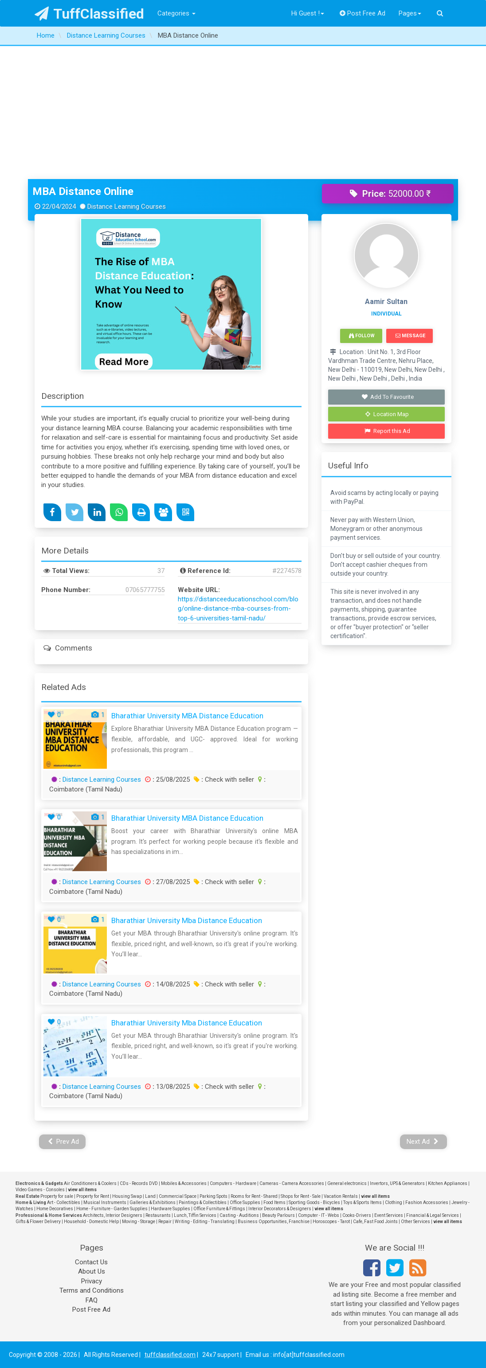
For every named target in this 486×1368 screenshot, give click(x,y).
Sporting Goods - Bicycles (314, 1202)
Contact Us (91, 1262)
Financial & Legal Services (432, 1215)
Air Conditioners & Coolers (90, 1183)
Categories (176, 13)
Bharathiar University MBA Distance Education (187, 715)
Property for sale (56, 1196)
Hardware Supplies (170, 1208)
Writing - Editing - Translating (205, 1221)
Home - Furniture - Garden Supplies (112, 1208)
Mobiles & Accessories (184, 1183)
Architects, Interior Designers (112, 1215)
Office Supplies (245, 1202)
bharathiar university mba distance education (186, 920)
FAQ (92, 1300)
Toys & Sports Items (362, 1202)
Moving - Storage (138, 1221)
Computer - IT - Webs (318, 1215)
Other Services (415, 1221)
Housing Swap (127, 1196)
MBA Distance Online (82, 191)
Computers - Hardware (233, 1183)
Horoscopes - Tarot (331, 1221)
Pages (410, 13)
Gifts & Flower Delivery (38, 1221)
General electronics (347, 1183)
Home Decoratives (54, 1208)
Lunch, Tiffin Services (195, 1215)
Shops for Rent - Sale (301, 1196)
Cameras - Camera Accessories (291, 1183)
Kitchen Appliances (447, 1183)
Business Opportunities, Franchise (274, 1221)
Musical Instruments (104, 1202)
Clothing (393, 1202)
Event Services (388, 1215)
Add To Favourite (387, 397)
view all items (82, 1189)
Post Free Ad (363, 13)
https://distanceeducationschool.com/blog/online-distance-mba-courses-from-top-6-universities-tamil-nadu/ (238, 608)
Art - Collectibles (63, 1202)
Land (150, 1196)
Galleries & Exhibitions (152, 1202)
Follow (362, 336)
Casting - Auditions (239, 1215)
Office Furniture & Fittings (219, 1208)
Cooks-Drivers (356, 1215)
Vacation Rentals (341, 1196)
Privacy (91, 1281)
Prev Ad (63, 1142)
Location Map (387, 414)
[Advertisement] (243, 113)
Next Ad (423, 1142)
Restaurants (158, 1215)
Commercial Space (177, 1196)
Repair (165, 1221)
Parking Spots (213, 1196)
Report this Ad (387, 431)
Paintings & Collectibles (203, 1202)
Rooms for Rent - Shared (254, 1196)
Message (410, 336)
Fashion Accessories (426, 1202)
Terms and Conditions (91, 1290)
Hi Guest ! (307, 13)
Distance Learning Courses (102, 779)
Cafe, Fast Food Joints (375, 1221)
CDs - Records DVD (139, 1183)
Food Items (274, 1202)
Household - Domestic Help (91, 1221)
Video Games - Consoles (40, 1189)
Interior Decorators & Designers (279, 1208)
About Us (91, 1271)
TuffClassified (89, 13)
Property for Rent (92, 1196)
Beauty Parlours (278, 1215)
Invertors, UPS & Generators (397, 1183)
